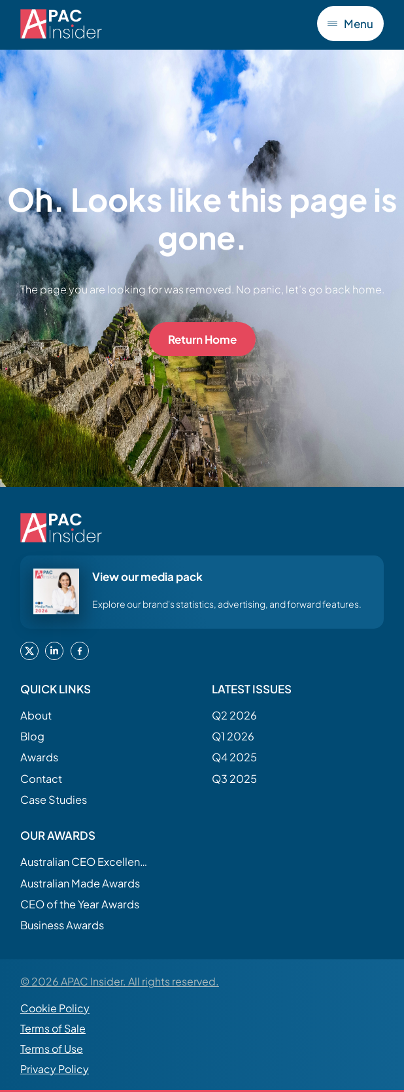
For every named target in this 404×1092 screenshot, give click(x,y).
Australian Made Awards (80, 883)
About (36, 715)
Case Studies (53, 799)
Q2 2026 (234, 715)
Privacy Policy (54, 1069)
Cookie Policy (55, 1008)
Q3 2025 (234, 779)
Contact (41, 779)
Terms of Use (51, 1048)
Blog (32, 736)
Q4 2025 (234, 757)
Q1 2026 (233, 736)
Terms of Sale (53, 1028)
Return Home (202, 339)
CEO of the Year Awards (79, 904)
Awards (39, 757)
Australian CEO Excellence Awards (85, 862)
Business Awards (62, 925)
